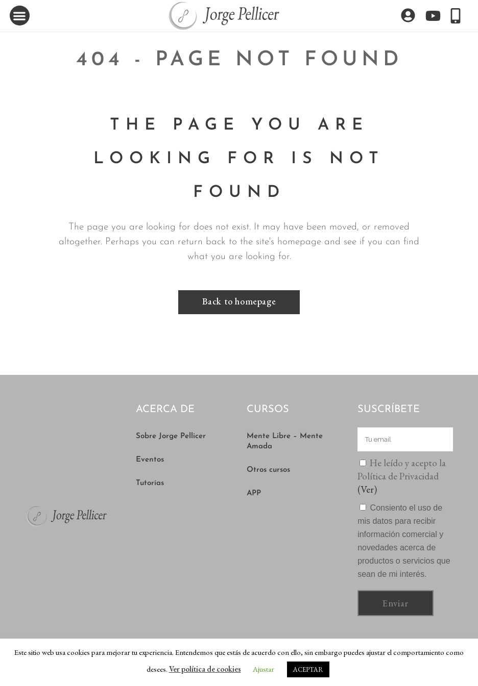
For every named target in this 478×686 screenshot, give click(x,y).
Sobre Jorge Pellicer (171, 436)
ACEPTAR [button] (308, 669)
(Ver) (367, 489)
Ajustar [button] (263, 669)
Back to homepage (239, 301)
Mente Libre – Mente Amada (285, 441)
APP (254, 493)
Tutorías (150, 483)
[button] (20, 16)
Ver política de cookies (205, 669)
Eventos (150, 460)
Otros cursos (268, 470)
